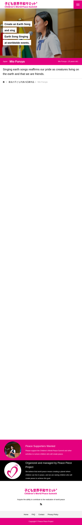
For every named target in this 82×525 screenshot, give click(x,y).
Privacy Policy (53, 515)
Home (26, 515)
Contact (41, 515)
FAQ (33, 515)
